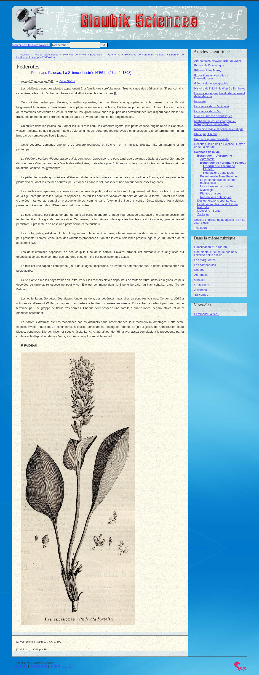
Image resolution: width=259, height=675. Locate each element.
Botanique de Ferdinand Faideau (144, 54)
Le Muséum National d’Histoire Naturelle (217, 205)
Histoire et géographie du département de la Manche (219, 95)
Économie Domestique (209, 65)
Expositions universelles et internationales (211, 77)
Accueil (25, 54)
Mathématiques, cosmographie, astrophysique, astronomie (215, 122)
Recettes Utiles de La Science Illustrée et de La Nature (219, 145)
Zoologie (203, 214)
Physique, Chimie (205, 134)
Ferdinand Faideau (206, 314)
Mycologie (207, 190)
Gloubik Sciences (165, 17)
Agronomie (207, 159)
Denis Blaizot (67, 81)
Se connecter (38, 666)
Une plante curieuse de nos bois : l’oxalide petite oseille (216, 253)
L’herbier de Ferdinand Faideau (219, 167)
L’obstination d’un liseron (210, 247)
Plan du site (19, 666)
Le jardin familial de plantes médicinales (218, 181)
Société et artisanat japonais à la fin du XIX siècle (219, 221)
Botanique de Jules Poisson (218, 176)
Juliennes (200, 290)
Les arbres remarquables (216, 186)
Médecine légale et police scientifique (218, 129)
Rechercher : (60, 45)
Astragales (201, 274)
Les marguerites (205, 260)
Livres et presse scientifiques (213, 116)
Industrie (200, 101)
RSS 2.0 (67, 666)
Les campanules (205, 265)
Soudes (199, 269)
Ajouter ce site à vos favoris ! (31, 45)
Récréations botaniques (219, 172)
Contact (55, 666)
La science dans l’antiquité (211, 106)
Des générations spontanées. (216, 200)
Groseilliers (201, 284)
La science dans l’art (208, 111)
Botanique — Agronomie (105, 54)
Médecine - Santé (209, 210)
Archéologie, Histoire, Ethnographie (217, 60)
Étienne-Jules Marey (208, 70)
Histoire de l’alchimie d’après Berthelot (219, 88)
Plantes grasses (211, 193)
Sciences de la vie (74, 54)
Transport (200, 227)
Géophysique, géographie (211, 83)
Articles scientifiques (46, 54)
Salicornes (201, 294)
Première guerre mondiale (211, 139)
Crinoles (199, 279)
